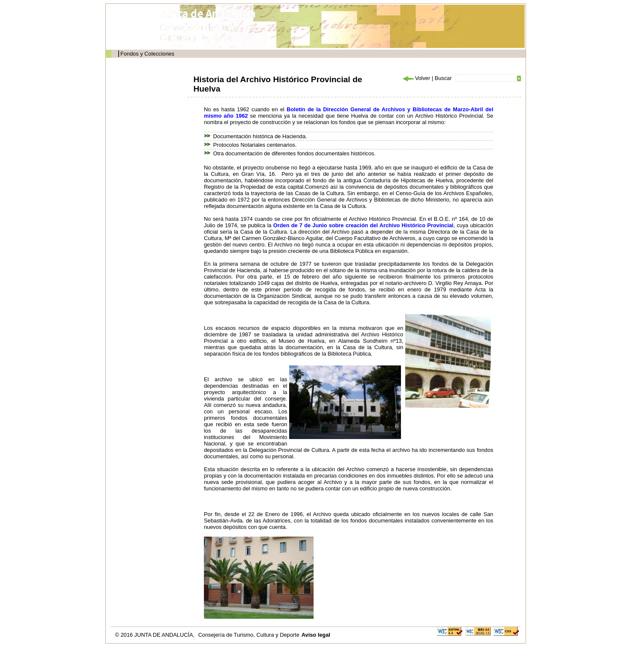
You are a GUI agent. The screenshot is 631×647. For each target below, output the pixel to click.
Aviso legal (316, 635)
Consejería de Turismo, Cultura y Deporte (248, 635)
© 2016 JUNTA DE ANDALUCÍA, (155, 635)
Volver (416, 78)
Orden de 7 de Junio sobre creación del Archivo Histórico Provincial (363, 225)
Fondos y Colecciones (147, 53)
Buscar (443, 78)
